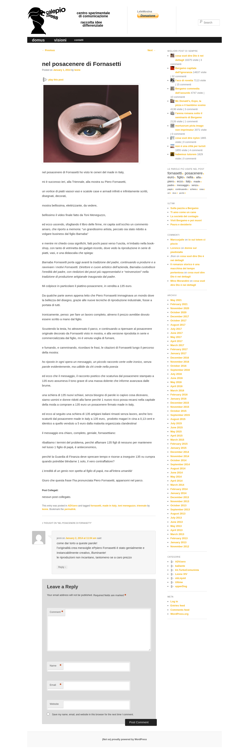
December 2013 (179, 497)
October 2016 (178, 365)
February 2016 (179, 394)
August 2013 (177, 513)
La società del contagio (184, 216)
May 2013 (176, 526)
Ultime (179, 582)
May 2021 (176, 300)
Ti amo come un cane (183, 212)
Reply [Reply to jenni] (62, 567)
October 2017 (178, 320)
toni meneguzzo (127, 505)
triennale (142, 505)
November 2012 (179, 546)
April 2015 (176, 435)
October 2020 (178, 312)
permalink (69, 509)
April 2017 (176, 341)
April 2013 (176, 530)
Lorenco (175, 248)
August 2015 (177, 419)
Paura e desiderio (180, 224)
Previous (48, 50)
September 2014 (180, 464)
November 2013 (179, 501)
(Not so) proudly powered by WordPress (124, 739)
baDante (180, 565)
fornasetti (95, 505)
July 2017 (176, 328)
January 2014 (178, 493)
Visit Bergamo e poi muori (186, 220)
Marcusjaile (177, 239)
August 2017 (177, 324)
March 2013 (177, 534)
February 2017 (179, 349)
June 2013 (176, 521)
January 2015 (178, 447)
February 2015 (179, 443)
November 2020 (179, 308)
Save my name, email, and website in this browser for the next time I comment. (93, 714)
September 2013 (180, 509)
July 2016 (176, 374)
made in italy (110, 505)
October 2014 (178, 460)
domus (38, 40)
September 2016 (180, 369)
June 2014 (176, 472)
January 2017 (178, 353)
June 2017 (176, 332)
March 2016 (177, 390)
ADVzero (73, 505)
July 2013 (176, 517)
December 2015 (179, 402)
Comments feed (179, 609)
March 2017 (177, 345)
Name (55, 666)
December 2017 (179, 316)
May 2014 (176, 476)
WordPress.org (179, 613)
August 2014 (177, 468)
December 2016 (179, 357)
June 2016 (176, 378)
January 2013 (178, 542)
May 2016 (176, 382)
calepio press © (46, 12)
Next (152, 50)
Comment (56, 612)
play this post (55, 79)
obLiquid (180, 578)
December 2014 (179, 451)
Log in (174, 601)
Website (54, 703)
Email (55, 685)
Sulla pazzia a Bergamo (184, 208)
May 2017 (176, 337)
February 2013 (179, 538)
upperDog (181, 586)
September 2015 (180, 415)
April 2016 (176, 386)
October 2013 (178, 505)
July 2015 (176, 423)
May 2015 (176, 431)
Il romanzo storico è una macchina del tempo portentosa (185, 268)
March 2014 (177, 484)
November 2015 (179, 406)
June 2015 (176, 427)
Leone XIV (181, 574)
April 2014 (176, 480)
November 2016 (179, 361)
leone (77, 70)
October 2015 (178, 410)
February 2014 (179, 489)
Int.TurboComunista (187, 569)
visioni (60, 40)
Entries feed (177, 605)
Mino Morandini (179, 280)
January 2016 (178, 398)
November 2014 (179, 456)
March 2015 (177, 439)
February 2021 (179, 304)
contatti (78, 39)
